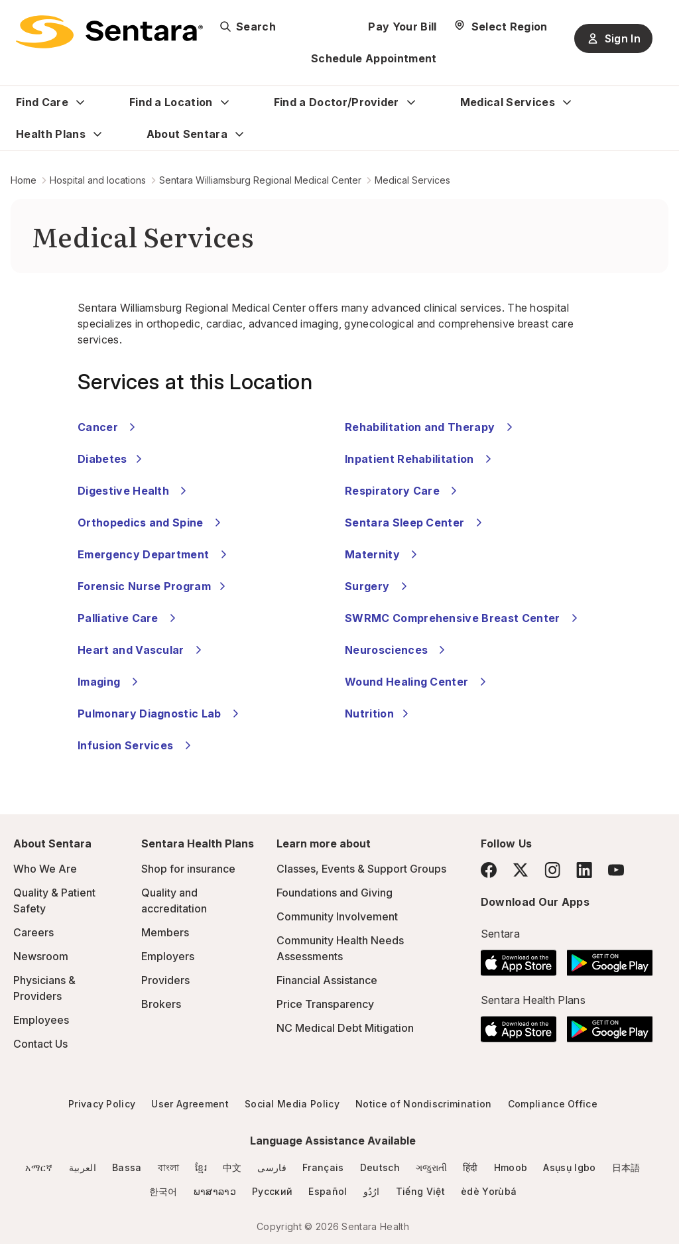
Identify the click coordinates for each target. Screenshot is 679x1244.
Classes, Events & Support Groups (361, 868)
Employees (41, 1019)
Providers (165, 980)
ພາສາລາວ (215, 1191)
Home (23, 180)
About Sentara (187, 134)
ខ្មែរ (201, 1167)
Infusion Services (136, 745)
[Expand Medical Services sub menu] (567, 102)
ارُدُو (371, 1191)
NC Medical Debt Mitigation (345, 1027)
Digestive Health (134, 490)
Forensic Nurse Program (153, 586)
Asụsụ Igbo (569, 1167)
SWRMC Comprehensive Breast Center (463, 618)
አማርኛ (38, 1167)
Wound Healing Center (417, 681)
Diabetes (112, 459)
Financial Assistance (327, 980)
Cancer (108, 427)
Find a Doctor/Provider (336, 102)
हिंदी (470, 1167)
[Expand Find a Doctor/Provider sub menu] (411, 102)
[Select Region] (500, 26)
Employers (167, 956)
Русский (272, 1191)
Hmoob (511, 1167)
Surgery (378, 586)
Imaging (110, 681)
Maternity (383, 554)
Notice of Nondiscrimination (423, 1103)
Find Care (42, 102)
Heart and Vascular (142, 649)
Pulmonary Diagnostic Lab (160, 713)
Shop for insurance (188, 868)
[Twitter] (520, 870)
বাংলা (169, 1167)
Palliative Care (129, 618)
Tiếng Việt (420, 1191)
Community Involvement (337, 916)
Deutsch (380, 1167)
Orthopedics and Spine (151, 522)
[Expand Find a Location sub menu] (224, 102)
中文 (232, 1167)
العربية (82, 1167)
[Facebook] (489, 870)
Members (165, 932)
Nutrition (378, 713)
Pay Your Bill (402, 26)
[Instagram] (552, 869)
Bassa (127, 1167)
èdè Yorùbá (489, 1191)
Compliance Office (552, 1103)
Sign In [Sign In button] (613, 38)
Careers (33, 932)
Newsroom (40, 956)
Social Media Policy (292, 1103)
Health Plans (51, 134)
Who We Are (45, 868)
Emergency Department (154, 554)
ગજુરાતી (431, 1167)
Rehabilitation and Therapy (431, 427)
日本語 (626, 1167)
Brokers (161, 1004)
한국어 (163, 1191)
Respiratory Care (403, 490)
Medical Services (507, 102)
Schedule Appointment (373, 58)
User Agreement (189, 1103)
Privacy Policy (101, 1103)
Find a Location (171, 102)
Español (327, 1191)
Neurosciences (397, 649)
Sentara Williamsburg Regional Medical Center (260, 180)
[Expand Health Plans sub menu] (97, 134)
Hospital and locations (98, 180)
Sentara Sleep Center (415, 522)
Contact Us (40, 1043)
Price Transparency (325, 1004)
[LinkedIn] (584, 869)
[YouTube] (616, 870)
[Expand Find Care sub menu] (80, 102)
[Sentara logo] (109, 31)
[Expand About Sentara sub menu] (239, 134)
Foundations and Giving (335, 892)
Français (323, 1167)
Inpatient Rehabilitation (420, 459)
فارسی (271, 1167)
